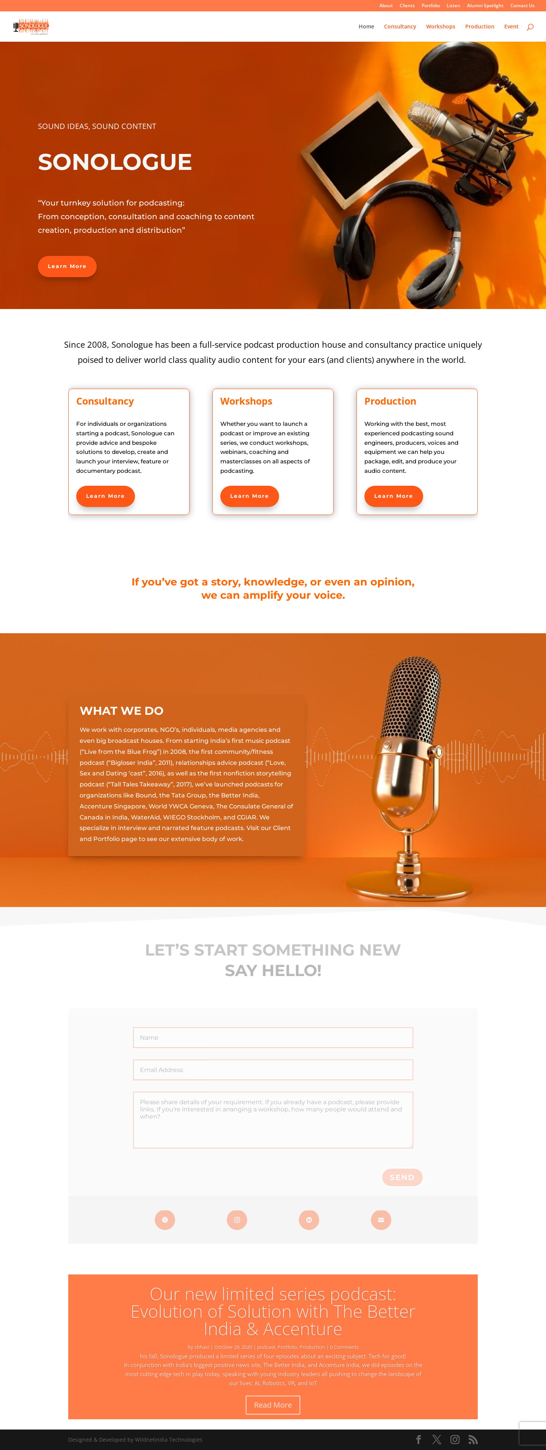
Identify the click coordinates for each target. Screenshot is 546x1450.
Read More (273, 1415)
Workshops (440, 27)
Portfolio (431, 6)
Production (479, 27)
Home (366, 27)
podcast (266, 1357)
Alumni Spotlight (485, 6)
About (386, 6)
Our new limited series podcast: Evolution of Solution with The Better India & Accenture (273, 1321)
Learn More (67, 266)
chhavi (202, 1357)
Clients (407, 6)
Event (511, 27)
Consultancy (400, 27)
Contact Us (522, 6)
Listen (453, 6)
